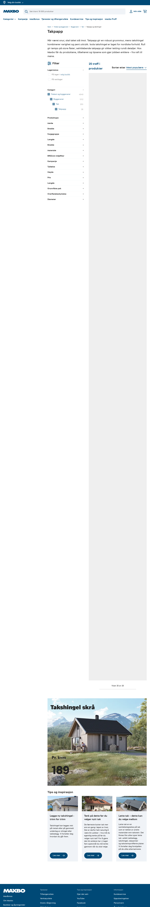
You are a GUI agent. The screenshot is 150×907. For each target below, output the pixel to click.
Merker (6, 890)
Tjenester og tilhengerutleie (54, 19)
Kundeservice (76, 19)
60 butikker (128, 125)
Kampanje (23, 19)
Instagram (81, 884)
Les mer (59, 832)
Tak (83, 27)
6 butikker (96, 190)
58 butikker (96, 125)
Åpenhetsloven (120, 884)
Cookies (117, 888)
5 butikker (64, 255)
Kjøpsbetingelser (121, 875)
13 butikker (128, 451)
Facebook (81, 880)
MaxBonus (35, 19)
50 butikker (128, 190)
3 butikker (64, 451)
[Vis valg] (9, 19)
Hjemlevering (46, 888)
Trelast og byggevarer (61, 27)
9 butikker (96, 255)
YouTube (80, 875)
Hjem (49, 27)
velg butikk (21, 40)
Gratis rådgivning (48, 880)
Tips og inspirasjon (94, 19)
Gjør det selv (82, 871)
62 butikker (64, 125)
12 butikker (64, 581)
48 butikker (64, 190)
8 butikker (96, 581)
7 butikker (96, 385)
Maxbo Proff (110, 19)
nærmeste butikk (128, 258)
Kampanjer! (8, 886)
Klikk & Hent (45, 884)
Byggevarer (75, 27)
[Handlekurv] (145, 11)
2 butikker (64, 320)
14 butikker (96, 451)
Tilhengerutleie (47, 871)
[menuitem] (23, 59)
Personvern (119, 880)
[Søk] (74, 11)
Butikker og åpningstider (14, 882)
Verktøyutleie (46, 875)
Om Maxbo (8, 877)
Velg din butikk (15, 2)
